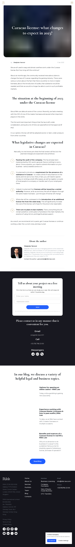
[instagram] (4, 534)
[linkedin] (8, 534)
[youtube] (16, 534)
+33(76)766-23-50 (63, 488)
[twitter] (12, 534)
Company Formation (45, 485)
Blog (26, 493)
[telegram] (4, 530)
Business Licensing (48, 481)
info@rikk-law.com (64, 481)
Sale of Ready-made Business (46, 490)
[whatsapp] (8, 530)
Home (27, 478)
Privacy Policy (7, 519)
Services (28, 484)
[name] (37, 296)
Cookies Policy (7, 524)
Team (27, 490)
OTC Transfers (46, 494)
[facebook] (16, 530)
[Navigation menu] (72, 3)
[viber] (12, 530)
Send (37, 307)
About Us (28, 481)
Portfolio (28, 487)
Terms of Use (7, 522)
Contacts (28, 496)
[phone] (37, 302)
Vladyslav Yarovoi (19, 62)
